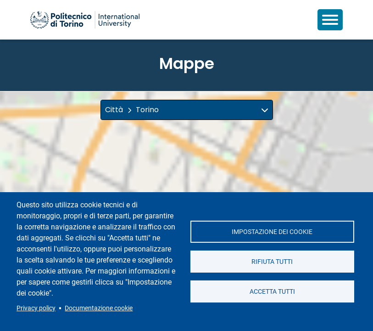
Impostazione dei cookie (272, 231)
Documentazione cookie (99, 308)
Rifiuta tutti (272, 261)
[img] (264, 110)
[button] (187, 110)
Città (114, 109)
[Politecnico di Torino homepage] (84, 20)
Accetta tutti (272, 291)
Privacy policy (36, 308)
